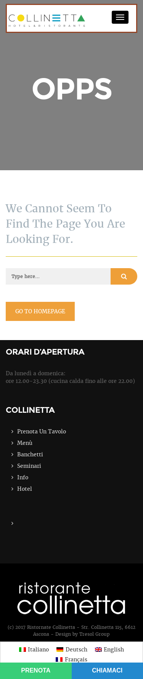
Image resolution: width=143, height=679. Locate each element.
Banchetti (30, 454)
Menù (24, 443)
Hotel (24, 488)
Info (22, 477)
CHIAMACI (107, 670)
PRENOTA (35, 670)
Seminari (29, 465)
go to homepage (40, 311)
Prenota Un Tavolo (41, 431)
